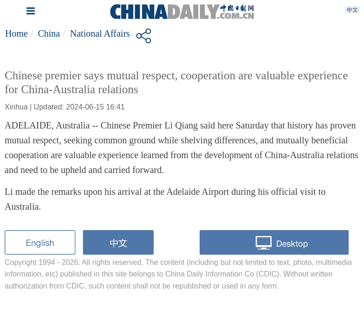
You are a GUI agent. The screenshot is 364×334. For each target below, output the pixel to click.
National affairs (100, 33)
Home (16, 33)
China (49, 33)
